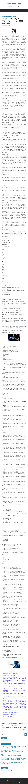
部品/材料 (14, 16)
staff (9, 25)
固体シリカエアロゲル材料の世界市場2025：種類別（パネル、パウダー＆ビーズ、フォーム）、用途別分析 (14, 724)
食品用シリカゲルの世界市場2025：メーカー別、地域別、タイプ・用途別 (13, 757)
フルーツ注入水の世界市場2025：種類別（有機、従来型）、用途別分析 (14, 728)
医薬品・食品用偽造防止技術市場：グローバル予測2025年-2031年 (12, 751)
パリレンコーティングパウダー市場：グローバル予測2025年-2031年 (12, 765)
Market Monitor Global (5, 16)
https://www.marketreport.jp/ (6, 740)
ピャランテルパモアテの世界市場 (8, 716)
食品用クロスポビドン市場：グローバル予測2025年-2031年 (11, 755)
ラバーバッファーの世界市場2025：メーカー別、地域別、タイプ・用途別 (13, 758)
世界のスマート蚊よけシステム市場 (9, 675)
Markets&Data (14, 3)
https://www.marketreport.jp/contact (9, 657)
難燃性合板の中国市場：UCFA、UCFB (9, 714)
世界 (11, 16)
